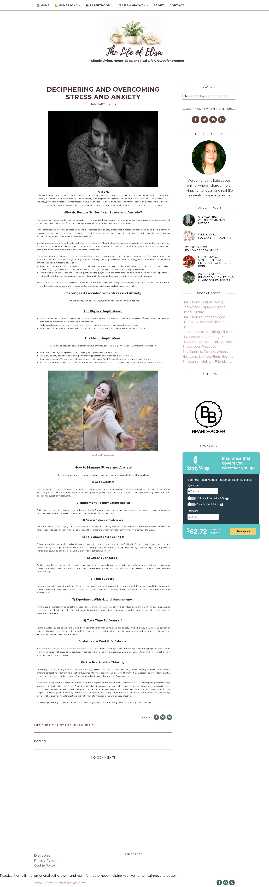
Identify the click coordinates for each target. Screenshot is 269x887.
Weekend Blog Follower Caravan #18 (201, 249)
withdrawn (126, 355)
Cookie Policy (44, 865)
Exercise (40, 489)
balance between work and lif (80, 648)
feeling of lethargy (86, 256)
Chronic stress (100, 233)
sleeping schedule (117, 568)
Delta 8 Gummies (103, 606)
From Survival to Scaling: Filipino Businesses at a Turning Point (215, 261)
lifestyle (64, 725)
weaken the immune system (79, 325)
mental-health (84, 725)
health (50, 725)
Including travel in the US (210, 498)
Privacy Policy (45, 860)
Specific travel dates (207, 504)
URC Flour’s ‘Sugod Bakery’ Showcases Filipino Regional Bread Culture (204, 307)
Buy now (243, 531)
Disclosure (42, 855)
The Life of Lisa (50, 882)
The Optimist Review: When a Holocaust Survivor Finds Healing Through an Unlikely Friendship (208, 356)
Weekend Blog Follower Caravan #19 (214, 236)
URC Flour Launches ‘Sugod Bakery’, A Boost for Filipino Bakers (204, 322)
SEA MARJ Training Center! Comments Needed (211, 220)
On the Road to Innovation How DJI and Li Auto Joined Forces (216, 277)
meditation (78, 526)
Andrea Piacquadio (103, 455)
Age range (193, 485)
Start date (193, 511)
